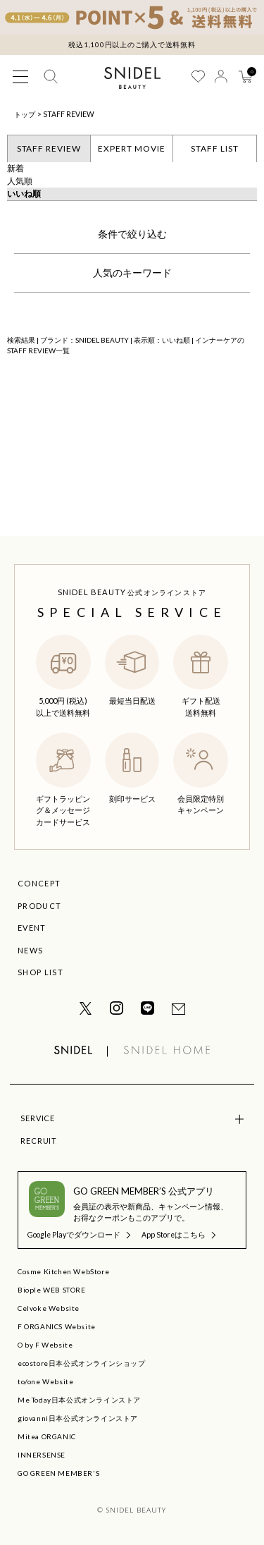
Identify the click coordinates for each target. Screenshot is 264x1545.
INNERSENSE (41, 1455)
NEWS (30, 950)
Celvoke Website (49, 1308)
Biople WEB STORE (52, 1290)
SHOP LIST (40, 972)
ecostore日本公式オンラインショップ (82, 1363)
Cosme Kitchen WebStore (63, 1271)
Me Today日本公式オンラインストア (79, 1400)
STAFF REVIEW (68, 114)
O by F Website (45, 1345)
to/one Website (45, 1381)
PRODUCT (39, 905)
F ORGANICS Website (57, 1326)
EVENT (32, 927)
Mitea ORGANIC (47, 1436)
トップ (24, 114)
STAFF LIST (215, 148)
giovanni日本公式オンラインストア (78, 1418)
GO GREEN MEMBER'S (58, 1473)
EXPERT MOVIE (131, 148)
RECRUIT (38, 1140)
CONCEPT (39, 883)
